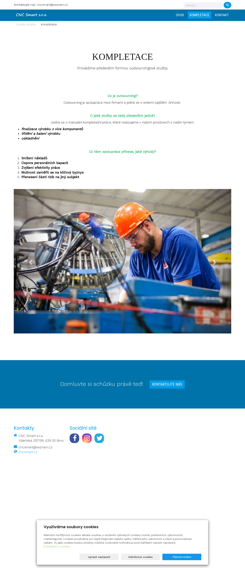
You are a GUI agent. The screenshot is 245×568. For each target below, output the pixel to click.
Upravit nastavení (123, 556)
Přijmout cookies (186, 556)
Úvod (180, 15)
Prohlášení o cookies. (57, 546)
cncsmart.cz (28, 452)
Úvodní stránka (26, 24)
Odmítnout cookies (155, 556)
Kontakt (222, 15)
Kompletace (199, 15)
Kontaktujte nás (167, 384)
